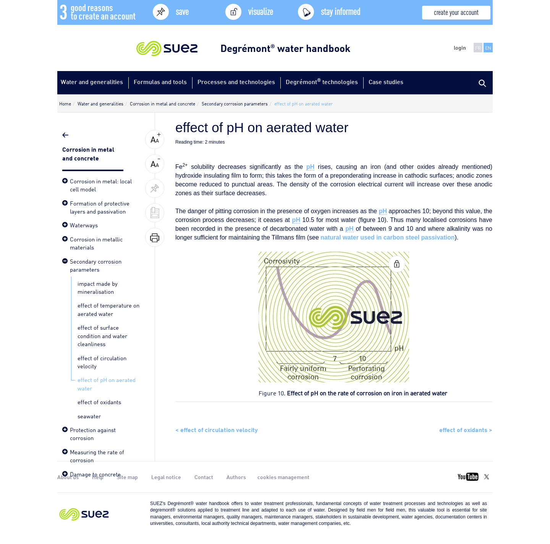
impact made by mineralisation (98, 287)
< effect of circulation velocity (216, 429)
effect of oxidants (99, 401)
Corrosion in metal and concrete (88, 153)
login (460, 47)
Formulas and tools (160, 81)
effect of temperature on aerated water (108, 309)
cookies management (283, 477)
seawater (89, 415)
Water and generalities (92, 81)
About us (68, 477)
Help (98, 477)
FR (478, 47)
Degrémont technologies (322, 81)
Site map (127, 477)
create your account (456, 11)
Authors (236, 477)
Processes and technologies (236, 81)
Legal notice (166, 477)
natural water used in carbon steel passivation (387, 237)
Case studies (386, 81)
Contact (203, 477)
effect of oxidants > (465, 429)
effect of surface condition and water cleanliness (102, 335)
